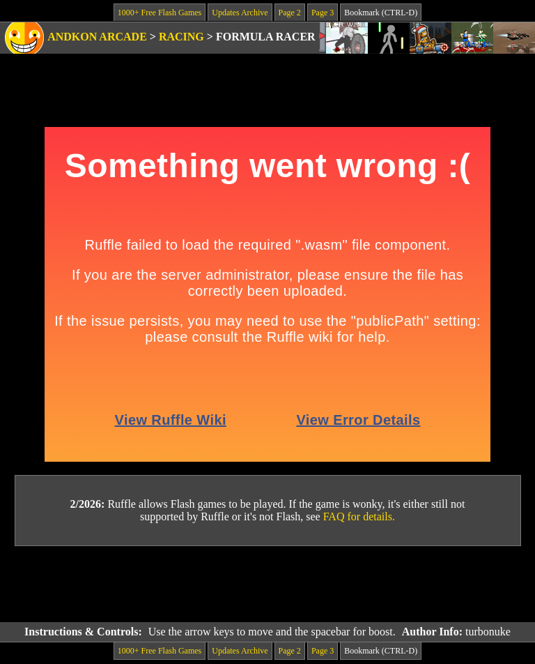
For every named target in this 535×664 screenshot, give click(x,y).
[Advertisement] (267, 584)
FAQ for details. (359, 516)
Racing (181, 37)
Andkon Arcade (97, 37)
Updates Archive (240, 12)
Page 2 (290, 12)
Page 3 (322, 12)
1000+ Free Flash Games (159, 12)
